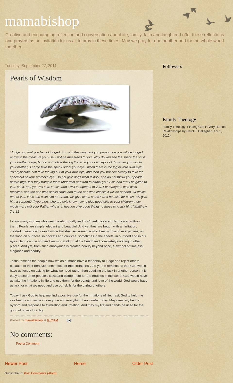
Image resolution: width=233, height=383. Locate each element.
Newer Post (16, 363)
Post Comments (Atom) (40, 373)
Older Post (142, 363)
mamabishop (42, 21)
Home (80, 363)
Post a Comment (27, 343)
